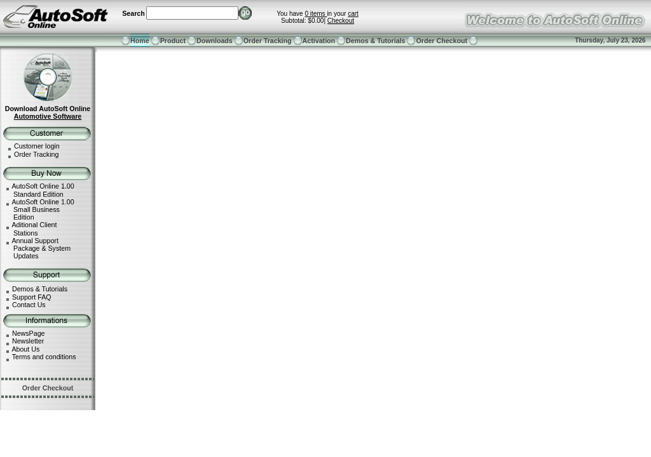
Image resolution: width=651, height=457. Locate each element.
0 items (316, 13)
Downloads (214, 40)
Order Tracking (267, 40)
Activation (319, 40)
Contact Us (29, 304)
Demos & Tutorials (375, 40)
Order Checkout (441, 40)
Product (173, 40)
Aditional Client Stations (30, 229)
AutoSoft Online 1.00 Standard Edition (38, 190)
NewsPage (28, 333)
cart (353, 13)
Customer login (37, 146)
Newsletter (28, 341)
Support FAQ (31, 297)
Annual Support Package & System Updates (37, 248)
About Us (25, 349)
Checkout (340, 20)
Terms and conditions (44, 357)
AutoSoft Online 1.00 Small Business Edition (38, 210)
